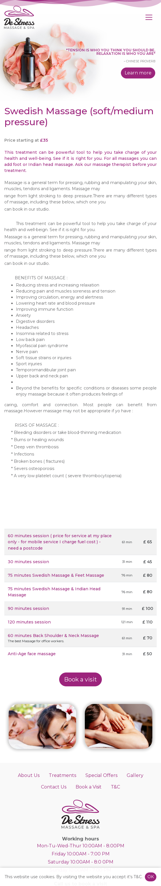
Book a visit (80, 679)
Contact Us (53, 787)
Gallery (135, 775)
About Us (29, 775)
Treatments (62, 775)
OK (150, 876)
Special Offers (101, 775)
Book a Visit (89, 787)
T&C (115, 787)
